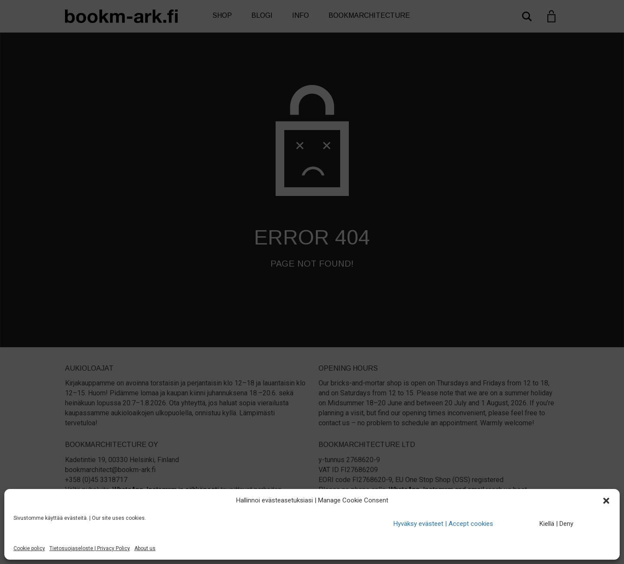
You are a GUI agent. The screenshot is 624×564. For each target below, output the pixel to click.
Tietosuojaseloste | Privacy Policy (89, 548)
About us (145, 548)
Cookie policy (29, 548)
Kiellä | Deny (556, 524)
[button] (606, 500)
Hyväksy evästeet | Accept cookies (443, 524)
